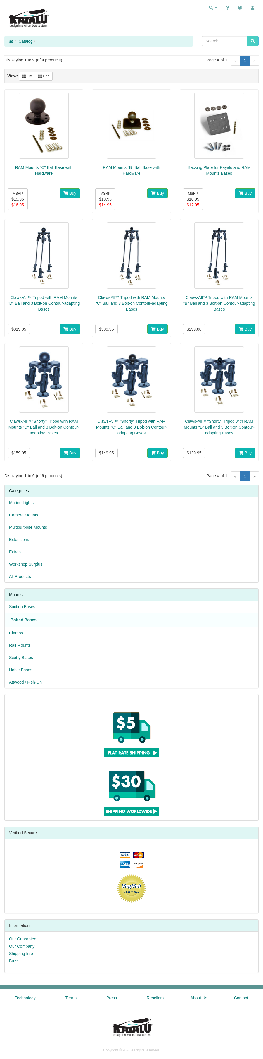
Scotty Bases (21, 657)
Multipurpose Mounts (28, 527)
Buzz (13, 961)
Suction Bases (22, 606)
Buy (69, 193)
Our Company (21, 946)
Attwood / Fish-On (25, 682)
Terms (71, 997)
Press (111, 997)
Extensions (19, 539)
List (27, 76)
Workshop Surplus (25, 564)
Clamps (16, 633)
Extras (15, 552)
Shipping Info (21, 953)
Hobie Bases (20, 670)
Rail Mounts (20, 645)
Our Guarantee (22, 939)
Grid (43, 76)
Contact (241, 997)
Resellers (155, 997)
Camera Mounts (23, 515)
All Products (20, 576)
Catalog (26, 41)
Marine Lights (21, 502)
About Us (199, 997)
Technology (25, 997)
